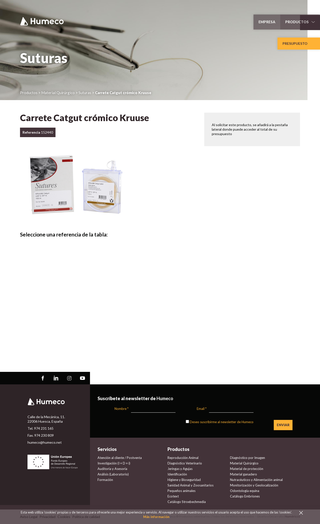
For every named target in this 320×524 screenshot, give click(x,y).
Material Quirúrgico (244, 463)
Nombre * (121, 409)
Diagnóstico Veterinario (185, 463)
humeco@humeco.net (45, 442)
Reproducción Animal (183, 458)
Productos (29, 92)
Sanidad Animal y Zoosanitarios (191, 485)
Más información (156, 517)
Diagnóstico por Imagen (247, 458)
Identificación (177, 474)
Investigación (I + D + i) (114, 463)
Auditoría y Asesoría (112, 469)
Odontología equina (244, 491)
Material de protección (246, 469)
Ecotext (173, 496)
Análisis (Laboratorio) (113, 474)
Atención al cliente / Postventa (120, 458)
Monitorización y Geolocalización (254, 485)
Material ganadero (243, 474)
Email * (201, 409)
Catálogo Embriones (245, 496)
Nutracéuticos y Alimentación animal (256, 480)
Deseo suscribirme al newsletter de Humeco (222, 422)
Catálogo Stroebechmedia (187, 502)
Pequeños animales (182, 491)
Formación (105, 480)
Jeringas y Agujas (180, 469)
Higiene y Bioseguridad (184, 480)
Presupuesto (295, 43)
